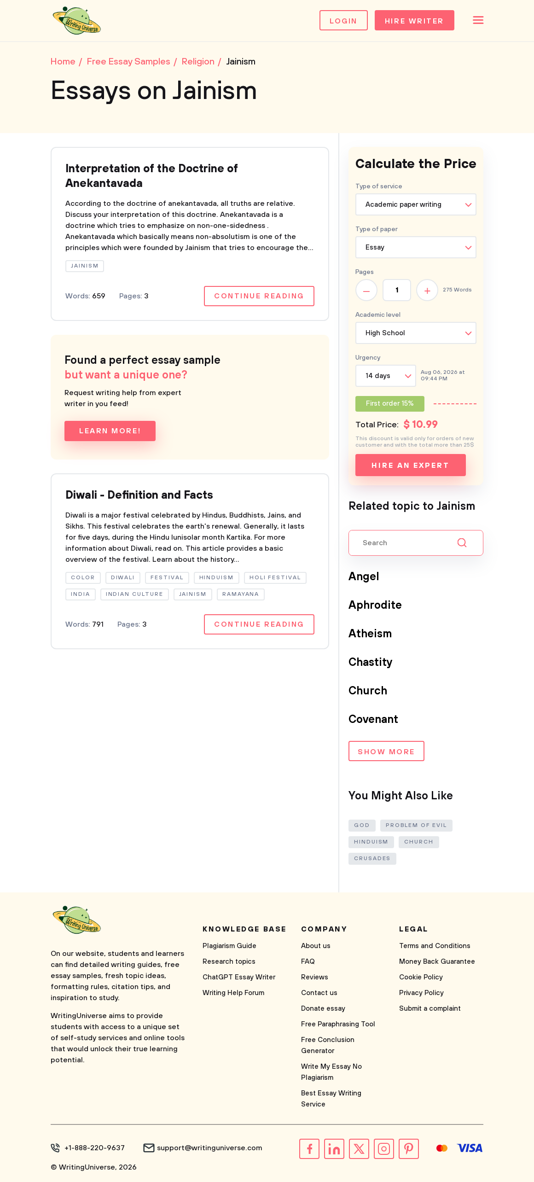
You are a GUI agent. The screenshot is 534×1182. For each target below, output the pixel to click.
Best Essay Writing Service (331, 1099)
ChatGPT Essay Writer (239, 977)
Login (344, 21)
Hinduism (371, 841)
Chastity (370, 663)
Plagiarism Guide (229, 946)
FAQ (308, 961)
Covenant (373, 720)
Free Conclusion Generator (327, 1045)
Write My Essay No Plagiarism (331, 1072)
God (362, 825)
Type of (376, 229)
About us (316, 946)
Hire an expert (410, 465)
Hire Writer (414, 21)
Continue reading (259, 296)
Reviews (314, 977)
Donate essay (323, 1008)
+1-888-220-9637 (94, 1148)
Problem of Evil (416, 825)
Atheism (370, 634)
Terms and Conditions (434, 946)
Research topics (229, 961)
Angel (363, 577)
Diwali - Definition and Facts (139, 495)
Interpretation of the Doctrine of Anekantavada (151, 176)
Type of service (378, 186)
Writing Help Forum (233, 993)
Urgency (367, 358)
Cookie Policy (421, 977)
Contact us (319, 993)
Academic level (377, 315)
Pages (364, 272)
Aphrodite (375, 605)
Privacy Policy (421, 993)
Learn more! (110, 431)
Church (367, 691)
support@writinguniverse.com (209, 1148)
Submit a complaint (430, 1008)
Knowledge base (245, 929)
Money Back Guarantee (437, 961)
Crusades (372, 858)
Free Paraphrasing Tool (338, 1024)
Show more (386, 752)
